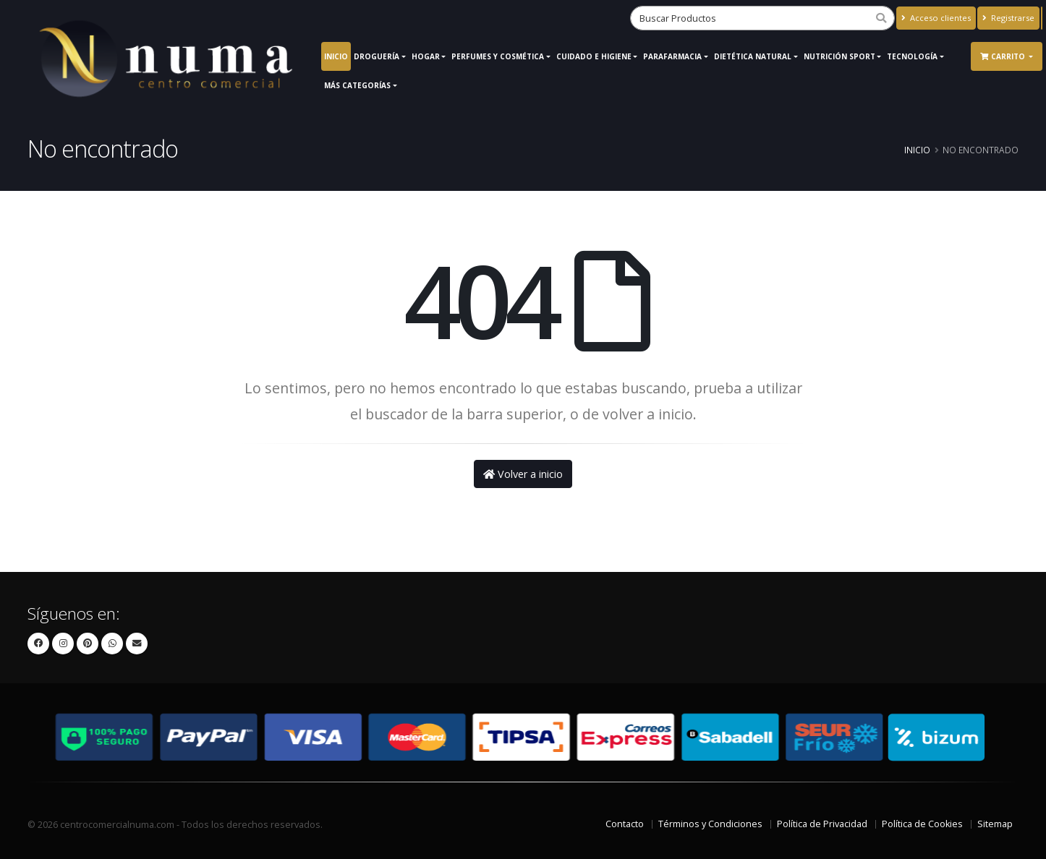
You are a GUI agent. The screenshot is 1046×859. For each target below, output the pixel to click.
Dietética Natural (752, 56)
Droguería (376, 56)
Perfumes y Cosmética (497, 56)
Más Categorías (357, 85)
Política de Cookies (922, 824)
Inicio (336, 56)
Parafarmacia (672, 56)
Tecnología (912, 56)
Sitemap (995, 824)
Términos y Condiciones (710, 824)
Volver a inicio (523, 474)
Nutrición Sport (839, 56)
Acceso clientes (936, 17)
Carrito (1003, 56)
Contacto (624, 824)
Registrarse (1008, 17)
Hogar (426, 56)
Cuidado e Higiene (594, 56)
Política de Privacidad (822, 824)
